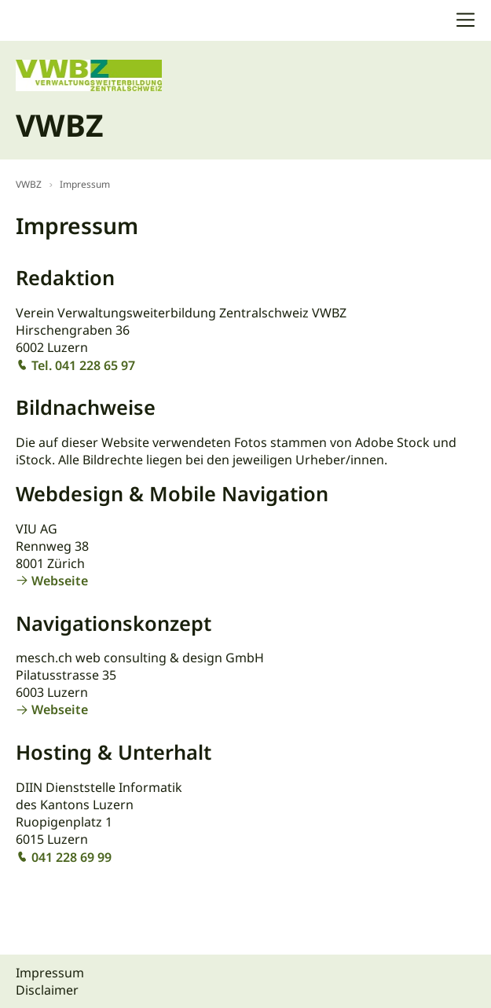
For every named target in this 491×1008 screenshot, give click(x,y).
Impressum (85, 184)
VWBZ (29, 184)
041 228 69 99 (71, 857)
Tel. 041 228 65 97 (83, 365)
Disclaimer (47, 990)
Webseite (59, 580)
